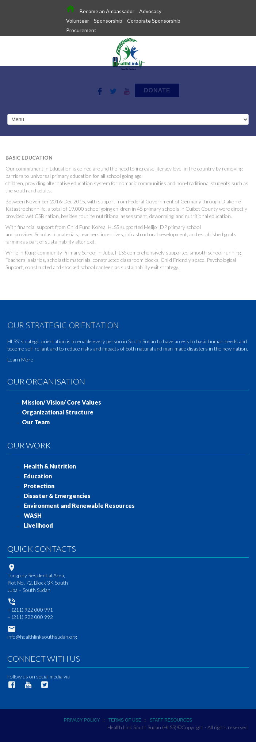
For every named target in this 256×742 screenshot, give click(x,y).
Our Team (36, 421)
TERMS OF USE (124, 720)
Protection (39, 485)
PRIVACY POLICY (82, 720)
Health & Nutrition (50, 466)
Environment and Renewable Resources (79, 505)
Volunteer (77, 21)
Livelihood (38, 525)
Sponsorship (108, 21)
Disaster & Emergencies (57, 495)
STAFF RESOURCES (171, 720)
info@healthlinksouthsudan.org (42, 637)
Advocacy (150, 11)
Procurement (81, 30)
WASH (33, 515)
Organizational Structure (57, 412)
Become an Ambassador (107, 11)
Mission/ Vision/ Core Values (61, 402)
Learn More (20, 359)
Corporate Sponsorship (153, 21)
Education (38, 476)
